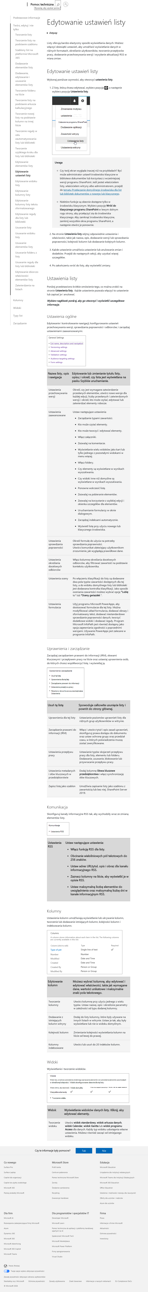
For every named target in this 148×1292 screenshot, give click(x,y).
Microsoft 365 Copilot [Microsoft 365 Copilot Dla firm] (12, 1249)
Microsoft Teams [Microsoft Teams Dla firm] (10, 1254)
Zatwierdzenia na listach (24, 287)
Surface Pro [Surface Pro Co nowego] (8, 1167)
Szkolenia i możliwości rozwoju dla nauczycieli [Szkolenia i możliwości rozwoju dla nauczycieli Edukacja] (118, 1193)
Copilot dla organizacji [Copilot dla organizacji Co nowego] (12, 1177)
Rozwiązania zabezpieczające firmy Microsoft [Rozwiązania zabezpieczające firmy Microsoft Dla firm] (21, 1223)
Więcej (58, 4)
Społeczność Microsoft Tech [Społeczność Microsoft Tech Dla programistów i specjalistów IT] (63, 1236)
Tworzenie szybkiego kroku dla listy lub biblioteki (26, 152)
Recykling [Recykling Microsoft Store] (55, 1193)
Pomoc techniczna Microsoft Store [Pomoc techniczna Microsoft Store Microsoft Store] (65, 1177)
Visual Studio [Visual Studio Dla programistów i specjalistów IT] (57, 1256)
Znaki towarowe (75, 1281)
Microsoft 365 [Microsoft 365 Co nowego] (9, 1188)
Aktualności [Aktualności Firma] (104, 1228)
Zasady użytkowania (57, 1281)
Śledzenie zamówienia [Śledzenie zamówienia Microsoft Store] (60, 1188)
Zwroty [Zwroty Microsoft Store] (54, 1182)
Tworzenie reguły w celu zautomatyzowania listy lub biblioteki (26, 136)
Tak (84, 1150)
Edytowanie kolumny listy (22, 192)
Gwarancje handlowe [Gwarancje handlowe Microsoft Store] (60, 1198)
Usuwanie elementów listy (24, 244)
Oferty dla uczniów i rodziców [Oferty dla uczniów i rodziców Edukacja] (111, 1198)
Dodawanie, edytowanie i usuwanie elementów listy (24, 78)
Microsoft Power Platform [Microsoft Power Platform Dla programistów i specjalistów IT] (62, 1246)
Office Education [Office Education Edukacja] (106, 1188)
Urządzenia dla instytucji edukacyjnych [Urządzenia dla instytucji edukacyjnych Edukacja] (115, 1172)
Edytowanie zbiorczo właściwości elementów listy (26, 275)
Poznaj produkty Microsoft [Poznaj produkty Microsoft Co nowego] (14, 1193)
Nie (104, 1150)
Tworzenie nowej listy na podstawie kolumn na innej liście (25, 119)
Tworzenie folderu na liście (25, 92)
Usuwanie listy (23, 227)
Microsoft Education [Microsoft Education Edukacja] (108, 1167)
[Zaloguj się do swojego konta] (140, 4)
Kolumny (18, 300)
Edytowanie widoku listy (26, 183)
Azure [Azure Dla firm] (6, 1228)
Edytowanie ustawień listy (23, 173)
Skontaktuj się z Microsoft (14, 1281)
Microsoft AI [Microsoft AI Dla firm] (8, 1218)
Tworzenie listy (23, 34)
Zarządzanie (20, 323)
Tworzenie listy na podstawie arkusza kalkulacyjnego (25, 103)
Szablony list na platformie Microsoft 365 (26, 53)
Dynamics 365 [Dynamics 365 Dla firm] (9, 1233)
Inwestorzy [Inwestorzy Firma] (104, 1238)
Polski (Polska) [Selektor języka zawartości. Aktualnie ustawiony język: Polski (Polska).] (14, 1266)
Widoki (17, 307)
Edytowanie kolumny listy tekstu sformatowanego (26, 204)
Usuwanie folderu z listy (26, 254)
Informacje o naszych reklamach (98, 1281)
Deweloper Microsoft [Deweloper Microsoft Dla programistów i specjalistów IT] (60, 1218)
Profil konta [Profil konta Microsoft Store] (56, 1167)
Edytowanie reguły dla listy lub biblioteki (25, 217)
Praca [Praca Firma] (102, 1218)
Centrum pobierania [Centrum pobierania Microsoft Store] (60, 1172)
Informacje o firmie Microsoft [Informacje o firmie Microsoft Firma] (111, 1223)
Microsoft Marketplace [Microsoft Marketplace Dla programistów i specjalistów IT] (61, 1241)
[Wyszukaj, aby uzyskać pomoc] (132, 4)
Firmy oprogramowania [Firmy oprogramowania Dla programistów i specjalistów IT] (61, 1251)
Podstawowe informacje (26, 17)
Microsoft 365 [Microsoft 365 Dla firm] (9, 1238)
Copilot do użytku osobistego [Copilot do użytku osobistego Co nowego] (15, 1182)
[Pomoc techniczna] (40, 4)
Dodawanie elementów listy (24, 65)
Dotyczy (53, 32)
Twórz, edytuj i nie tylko (23, 27)
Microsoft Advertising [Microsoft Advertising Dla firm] (12, 1243)
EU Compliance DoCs (123, 1281)
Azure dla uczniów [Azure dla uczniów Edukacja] (107, 1203)
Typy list (17, 315)
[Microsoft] (14, 4)
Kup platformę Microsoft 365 (82, 4)
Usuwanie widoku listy (25, 235)
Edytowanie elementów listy (24, 163)
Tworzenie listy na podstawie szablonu (26, 42)
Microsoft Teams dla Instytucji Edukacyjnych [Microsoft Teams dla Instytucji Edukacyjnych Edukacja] (117, 1177)
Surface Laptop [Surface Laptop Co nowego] (9, 1172)
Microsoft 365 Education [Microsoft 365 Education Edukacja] (109, 1182)
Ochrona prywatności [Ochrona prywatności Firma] (108, 1233)
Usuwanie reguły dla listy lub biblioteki (26, 264)
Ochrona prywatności (36, 1281)
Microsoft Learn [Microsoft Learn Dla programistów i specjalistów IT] (58, 1223)
